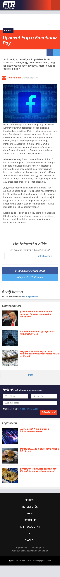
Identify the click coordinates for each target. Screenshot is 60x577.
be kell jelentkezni (30, 297)
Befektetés (30, 506)
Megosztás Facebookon (30, 270)
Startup (30, 520)
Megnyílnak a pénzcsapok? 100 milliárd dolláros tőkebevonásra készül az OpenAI (40, 353)
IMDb (30, 375)
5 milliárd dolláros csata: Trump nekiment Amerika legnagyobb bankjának (36, 314)
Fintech (8, 30)
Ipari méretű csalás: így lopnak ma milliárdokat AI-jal (37, 332)
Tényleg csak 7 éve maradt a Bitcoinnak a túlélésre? (34, 430)
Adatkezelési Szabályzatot (28, 409)
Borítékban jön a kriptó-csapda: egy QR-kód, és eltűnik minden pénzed (38, 470)
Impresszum (22, 548)
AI (30, 533)
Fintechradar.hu (45, 256)
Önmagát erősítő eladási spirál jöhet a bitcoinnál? (39, 450)
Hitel (30, 513)
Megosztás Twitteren (30, 277)
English (30, 540)
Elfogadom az (21, 409)
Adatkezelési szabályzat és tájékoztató (30, 551)
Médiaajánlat (38, 548)
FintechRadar (14, 77)
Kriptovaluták (30, 526)
